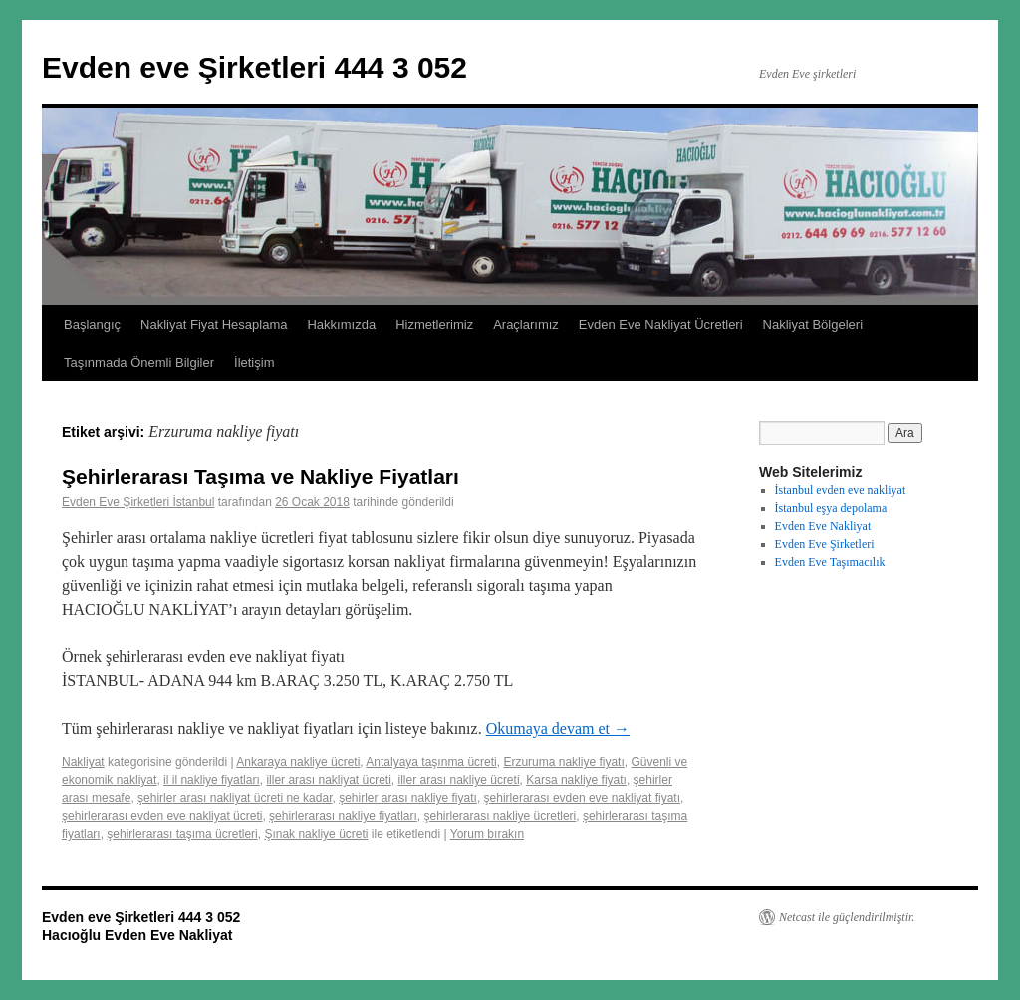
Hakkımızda (341, 324)
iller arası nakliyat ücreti (328, 780)
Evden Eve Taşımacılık (830, 562)
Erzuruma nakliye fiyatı (563, 762)
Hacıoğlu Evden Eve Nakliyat (137, 935)
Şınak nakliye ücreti (316, 834)
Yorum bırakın (487, 834)
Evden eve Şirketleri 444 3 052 (254, 67)
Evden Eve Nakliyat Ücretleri (661, 324)
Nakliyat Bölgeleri (813, 324)
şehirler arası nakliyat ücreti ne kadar (234, 798)
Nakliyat (83, 762)
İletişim (254, 362)
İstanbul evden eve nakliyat (840, 490)
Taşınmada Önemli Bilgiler (139, 362)
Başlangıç (92, 324)
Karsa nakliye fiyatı (576, 780)
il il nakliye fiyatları (211, 780)
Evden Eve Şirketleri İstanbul (138, 502)
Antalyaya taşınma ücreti (431, 762)
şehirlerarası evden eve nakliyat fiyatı (582, 798)
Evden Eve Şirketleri (825, 544)
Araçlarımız (526, 324)
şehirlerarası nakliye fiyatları (343, 816)
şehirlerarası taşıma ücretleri (182, 834)
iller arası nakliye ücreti (459, 780)
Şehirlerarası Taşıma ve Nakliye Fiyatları (260, 476)
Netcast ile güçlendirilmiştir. (846, 917)
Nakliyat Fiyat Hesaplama (213, 324)
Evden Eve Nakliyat (823, 526)
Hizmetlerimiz (434, 324)
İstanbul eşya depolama (831, 508)
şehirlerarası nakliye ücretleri (500, 816)
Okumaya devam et (558, 728)
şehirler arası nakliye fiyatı (408, 798)
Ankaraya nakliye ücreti (298, 762)
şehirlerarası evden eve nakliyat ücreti (162, 816)
